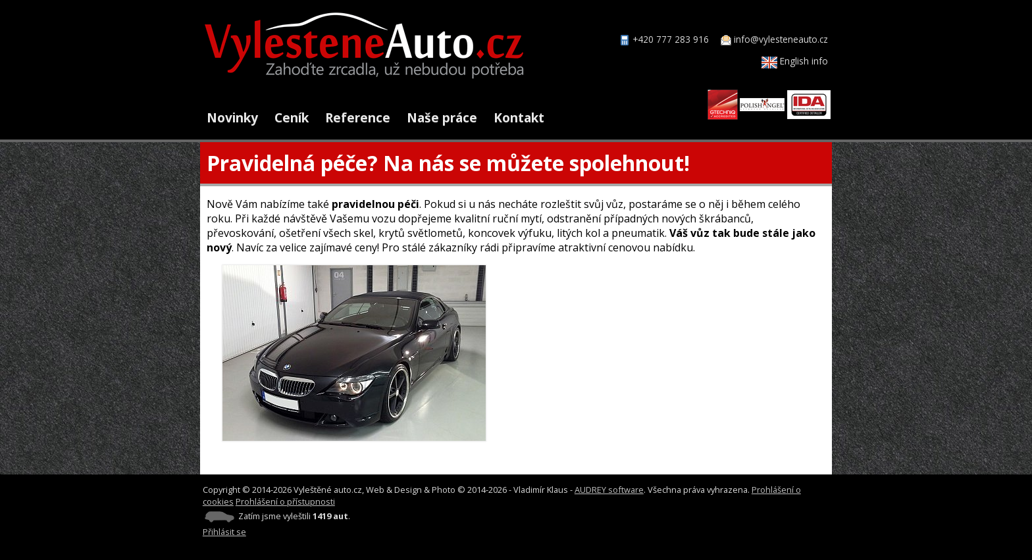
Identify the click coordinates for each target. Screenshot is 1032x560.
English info (794, 61)
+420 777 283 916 (670, 39)
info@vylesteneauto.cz (781, 39)
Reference (357, 117)
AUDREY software (609, 490)
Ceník (291, 117)
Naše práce (442, 117)
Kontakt (519, 117)
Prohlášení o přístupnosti (285, 501)
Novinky (232, 117)
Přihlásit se (224, 532)
